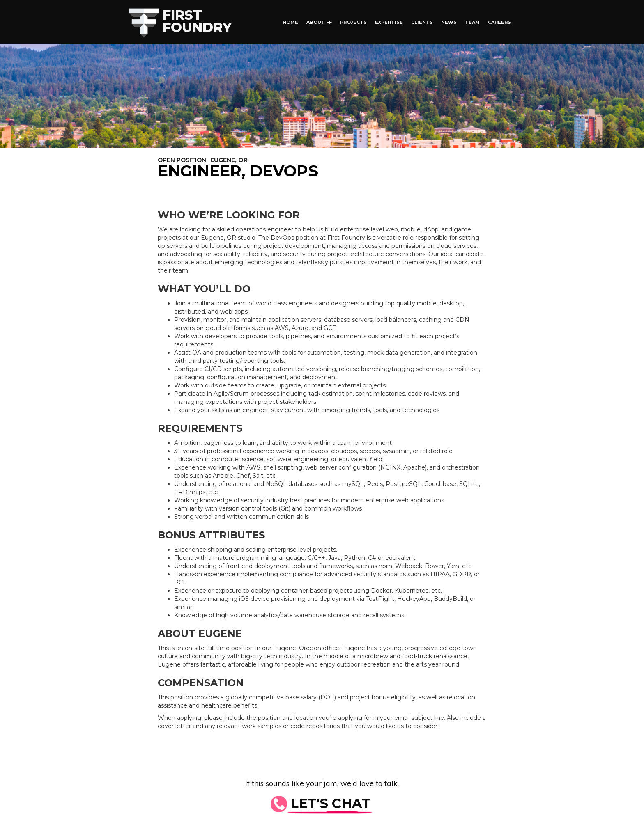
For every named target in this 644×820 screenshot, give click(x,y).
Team (472, 22)
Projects (353, 22)
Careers (499, 22)
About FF (319, 22)
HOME (290, 22)
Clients (422, 22)
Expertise (389, 22)
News (449, 22)
